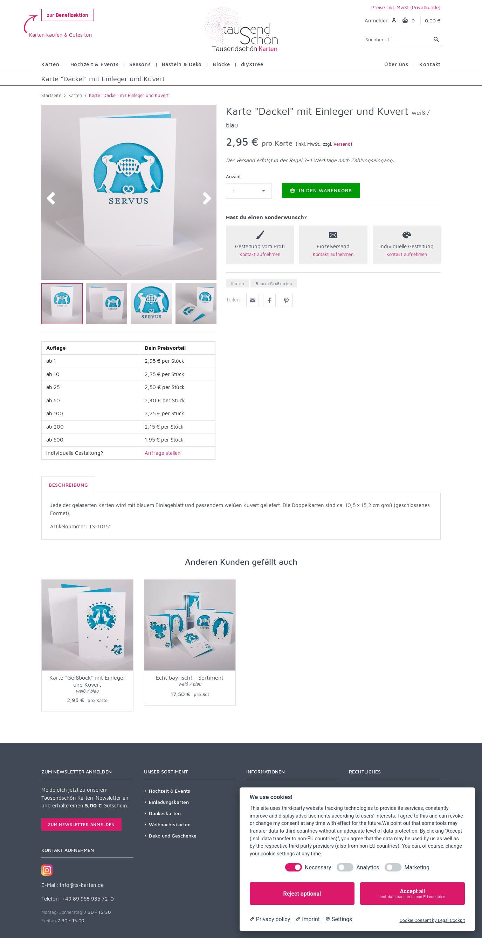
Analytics (367, 867)
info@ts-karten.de (82, 885)
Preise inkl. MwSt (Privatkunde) (406, 7)
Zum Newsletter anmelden (81, 824)
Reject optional (302, 893)
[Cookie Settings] (338, 919)
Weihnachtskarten (170, 824)
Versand (342, 144)
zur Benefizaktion (67, 15)
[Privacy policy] (270, 919)
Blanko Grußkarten (274, 283)
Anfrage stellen (163, 453)
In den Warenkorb (321, 190)
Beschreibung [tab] (68, 485)
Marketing (416, 867)
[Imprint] (308, 919)
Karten (237, 283)
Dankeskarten (165, 813)
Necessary (318, 867)
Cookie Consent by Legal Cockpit (432, 920)
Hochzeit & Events (169, 791)
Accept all (412, 893)
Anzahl (233, 176)
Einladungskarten (169, 802)
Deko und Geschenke (173, 836)
